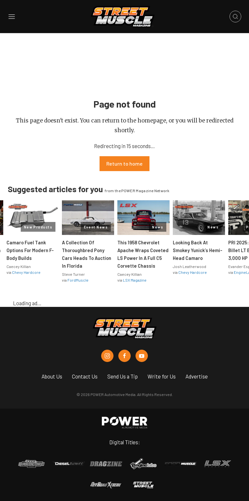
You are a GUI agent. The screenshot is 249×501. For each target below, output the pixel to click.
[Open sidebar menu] (12, 16)
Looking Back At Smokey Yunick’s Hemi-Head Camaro (197, 250)
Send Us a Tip (122, 376)
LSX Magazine (135, 280)
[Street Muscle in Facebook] (124, 356)
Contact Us (85, 376)
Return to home (124, 163)
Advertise (196, 376)
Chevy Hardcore (26, 272)
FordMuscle (78, 280)
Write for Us (162, 376)
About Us (52, 376)
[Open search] (235, 16)
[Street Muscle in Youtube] (142, 356)
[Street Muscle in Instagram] (107, 356)
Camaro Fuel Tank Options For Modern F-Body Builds (30, 250)
